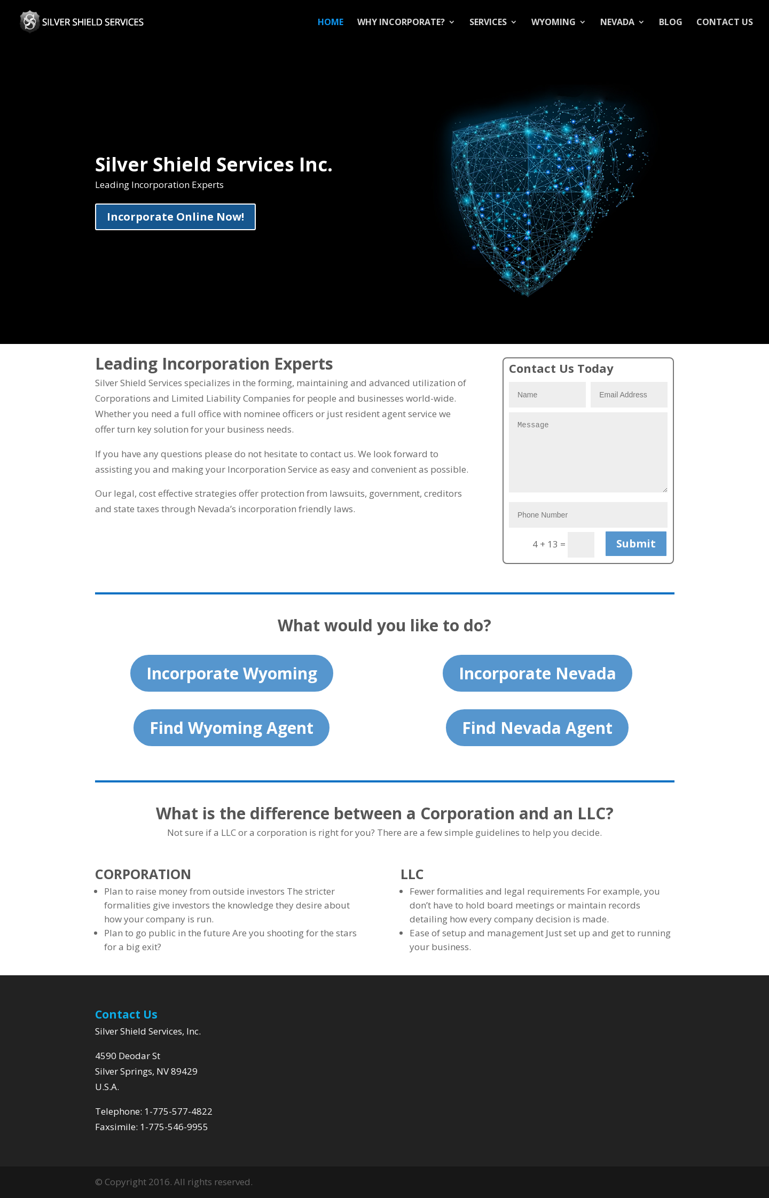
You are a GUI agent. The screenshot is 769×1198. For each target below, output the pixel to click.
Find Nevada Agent (537, 728)
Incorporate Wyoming (231, 673)
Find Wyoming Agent (231, 728)
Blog (670, 23)
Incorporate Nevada (537, 673)
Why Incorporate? (401, 23)
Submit (636, 543)
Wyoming (553, 23)
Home (330, 23)
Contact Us (724, 23)
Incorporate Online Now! (175, 216)
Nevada (617, 23)
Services (488, 23)
